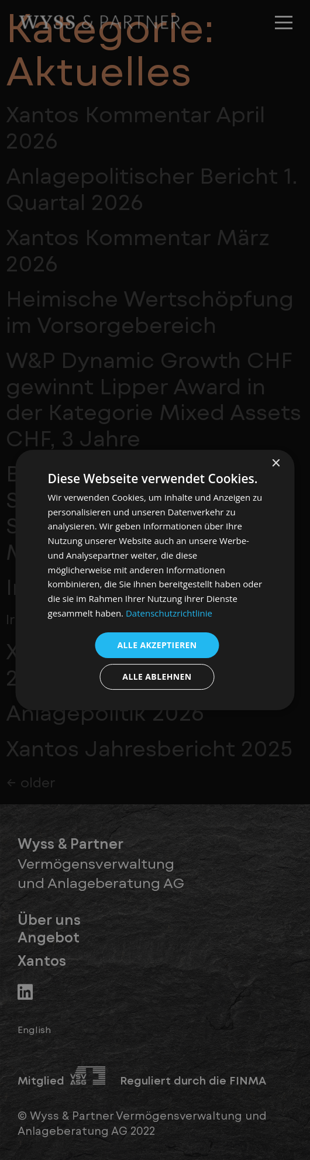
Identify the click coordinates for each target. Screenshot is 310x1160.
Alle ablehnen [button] (156, 676)
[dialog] (155, 580)
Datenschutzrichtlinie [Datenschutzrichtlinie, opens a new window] (169, 613)
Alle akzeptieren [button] (157, 644)
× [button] (275, 463)
